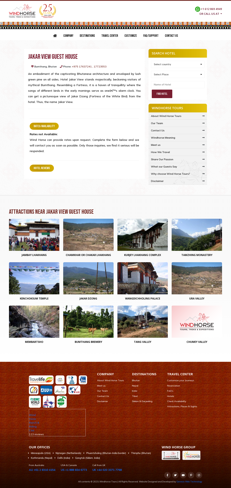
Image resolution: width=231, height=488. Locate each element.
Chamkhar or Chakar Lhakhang (88, 255)
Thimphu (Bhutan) (141, 453)
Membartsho (34, 342)
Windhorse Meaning (163, 137)
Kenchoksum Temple (34, 298)
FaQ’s (170, 390)
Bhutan (136, 380)
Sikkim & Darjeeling (142, 401)
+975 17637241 (82, 66)
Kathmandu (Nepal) (41, 457)
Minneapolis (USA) (41, 453)
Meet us (155, 144)
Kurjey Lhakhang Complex (142, 255)
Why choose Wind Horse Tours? (170, 173)
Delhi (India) (63, 457)
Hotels (170, 396)
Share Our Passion (162, 159)
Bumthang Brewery (88, 342)
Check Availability (176, 401)
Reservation (173, 385)
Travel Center (109, 36)
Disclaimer (157, 181)
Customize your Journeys (180, 380)
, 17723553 (99, 66)
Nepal (135, 385)
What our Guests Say (164, 166)
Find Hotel (162, 94)
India (134, 390)
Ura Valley (196, 298)
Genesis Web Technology (189, 481)
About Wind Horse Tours (166, 116)
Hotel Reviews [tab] (42, 168)
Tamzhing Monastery (196, 255)
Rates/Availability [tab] (44, 126)
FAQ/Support (150, 36)
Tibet (135, 396)
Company (68, 36)
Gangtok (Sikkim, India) (87, 457)
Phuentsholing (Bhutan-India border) (106, 453)
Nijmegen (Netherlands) (68, 453)
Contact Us (171, 36)
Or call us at (209, 13)
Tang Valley (142, 342)
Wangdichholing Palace (142, 298)
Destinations (87, 36)
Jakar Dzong (88, 298)
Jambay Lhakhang (34, 255)
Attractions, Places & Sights (182, 406)
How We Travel (160, 152)
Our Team (157, 123)
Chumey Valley (197, 342)
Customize (130, 36)
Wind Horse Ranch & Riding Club (34, 422)
